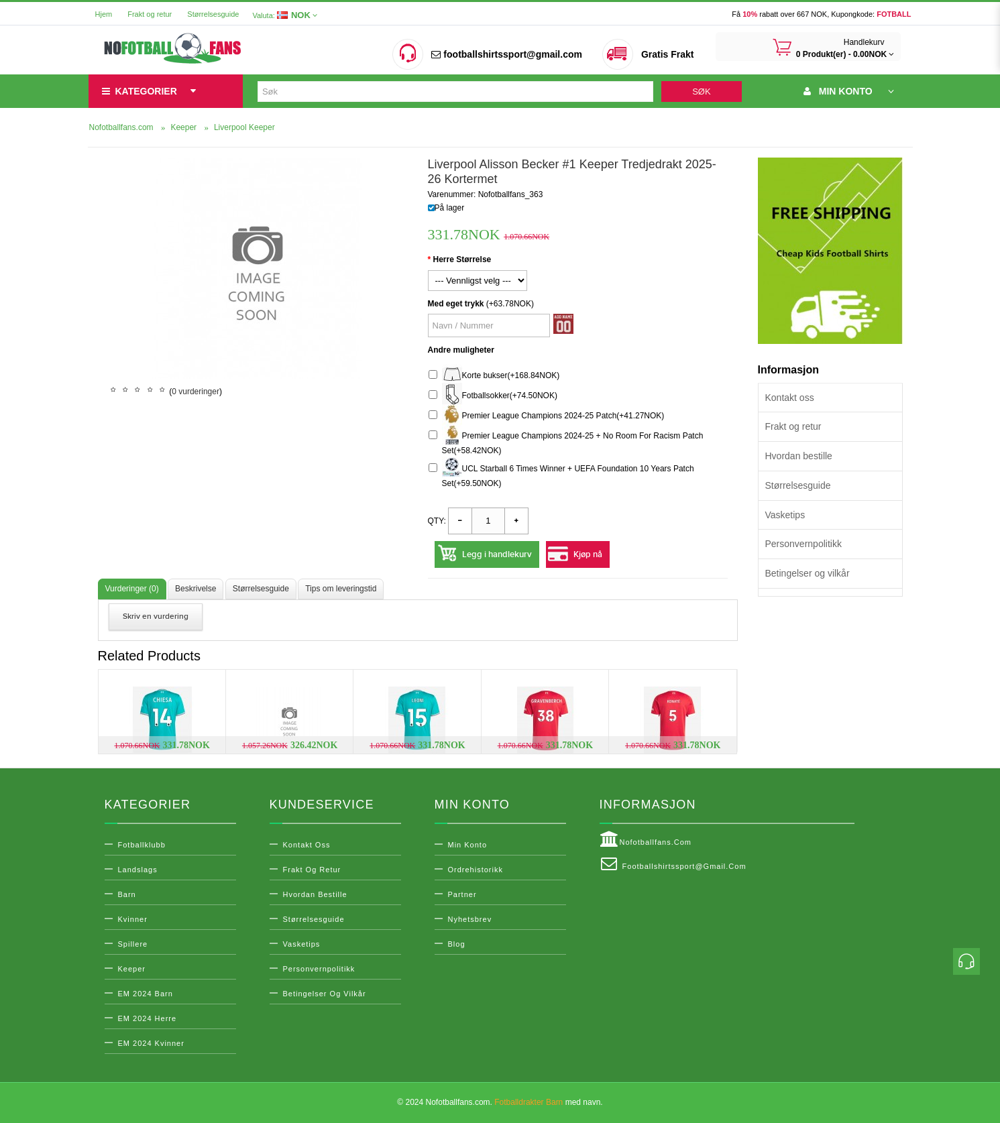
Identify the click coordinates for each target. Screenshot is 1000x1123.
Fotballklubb (142, 845)
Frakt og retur (149, 14)
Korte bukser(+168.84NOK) (494, 375)
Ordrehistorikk (475, 870)
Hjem (104, 14)
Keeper (132, 969)
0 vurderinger (195, 391)
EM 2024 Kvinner (151, 1043)
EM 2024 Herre (147, 1018)
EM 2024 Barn (145, 994)
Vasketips (785, 515)
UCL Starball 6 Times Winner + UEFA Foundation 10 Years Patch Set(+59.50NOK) (561, 474)
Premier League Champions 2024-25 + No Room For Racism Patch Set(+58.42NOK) (566, 441)
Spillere (133, 944)
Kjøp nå (587, 554)
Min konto (468, 845)
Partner (462, 894)
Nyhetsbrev (470, 919)
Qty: (437, 521)
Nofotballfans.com (646, 839)
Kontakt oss (789, 397)
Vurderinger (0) (132, 588)
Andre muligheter (461, 350)
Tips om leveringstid (340, 588)
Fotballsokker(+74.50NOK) (493, 396)
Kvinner (133, 919)
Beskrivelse (195, 588)
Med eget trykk (456, 303)
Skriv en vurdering (155, 616)
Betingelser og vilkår (807, 573)
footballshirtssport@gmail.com (506, 54)
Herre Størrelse (462, 259)
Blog (456, 944)
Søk (701, 91)
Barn (127, 894)
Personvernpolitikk (803, 543)
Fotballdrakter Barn (528, 1102)
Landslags (138, 870)
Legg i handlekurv (497, 554)
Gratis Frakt (667, 54)
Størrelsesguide (213, 14)
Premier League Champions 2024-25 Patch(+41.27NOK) (547, 416)
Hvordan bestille (798, 456)
